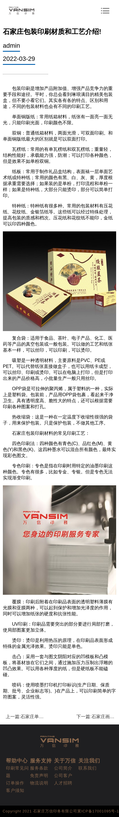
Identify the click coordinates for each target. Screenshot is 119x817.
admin (11, 45)
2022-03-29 (19, 58)
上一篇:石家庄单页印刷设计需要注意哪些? (25, 716)
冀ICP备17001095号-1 (98, 811)
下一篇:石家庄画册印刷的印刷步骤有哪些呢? (96, 716)
